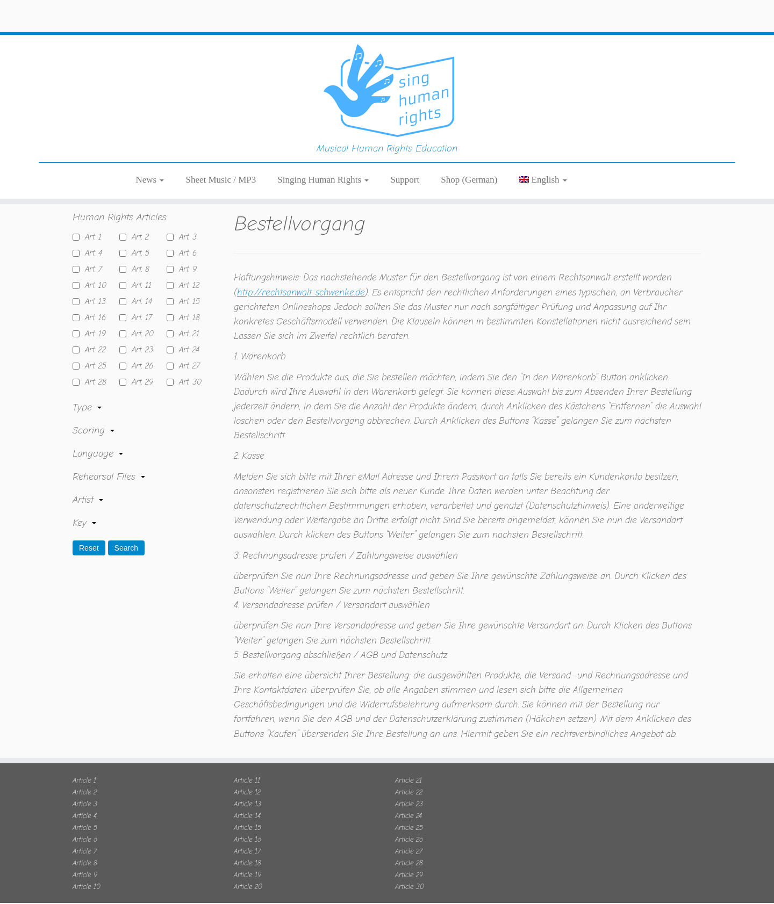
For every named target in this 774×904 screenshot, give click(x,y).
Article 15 (247, 813)
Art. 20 (140, 320)
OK (537, 887)
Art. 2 (137, 223)
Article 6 (85, 825)
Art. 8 (137, 256)
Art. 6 (185, 239)
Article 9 (85, 861)
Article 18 (247, 849)
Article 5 (85, 813)
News (150, 134)
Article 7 (85, 837)
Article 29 (409, 861)
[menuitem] (543, 134)
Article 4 (85, 802)
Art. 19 (93, 320)
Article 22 (408, 778)
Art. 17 (139, 304)
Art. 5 (137, 239)
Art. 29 (139, 368)
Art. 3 (185, 223)
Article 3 (85, 790)
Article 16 (247, 825)
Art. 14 (139, 288)
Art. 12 (186, 272)
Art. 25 (93, 352)
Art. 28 (93, 368)
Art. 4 (91, 239)
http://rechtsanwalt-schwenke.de (301, 278)
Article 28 (409, 849)
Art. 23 (139, 336)
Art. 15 (187, 288)
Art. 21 (186, 320)
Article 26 (409, 825)
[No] (760, 888)
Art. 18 (187, 304)
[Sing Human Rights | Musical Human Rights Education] (387, 48)
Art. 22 (93, 336)
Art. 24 (186, 336)
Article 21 (408, 766)
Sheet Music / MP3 (220, 134)
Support (404, 134)
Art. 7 (91, 256)
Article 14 (247, 802)
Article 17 (247, 837)
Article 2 (85, 778)
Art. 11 (139, 272)
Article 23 (409, 790)
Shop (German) (469, 134)
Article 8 (85, 849)
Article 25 (409, 813)
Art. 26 (139, 352)
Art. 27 (187, 352)
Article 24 (408, 802)
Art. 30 (188, 368)
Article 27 (408, 837)
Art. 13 (93, 288)
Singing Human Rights (323, 134)
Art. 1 (91, 223)
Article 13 (247, 790)
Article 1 (84, 766)
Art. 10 (93, 272)
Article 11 (247, 766)
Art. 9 (185, 256)
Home (85, 179)
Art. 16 (93, 304)
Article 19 (247, 861)
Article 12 (247, 778)
